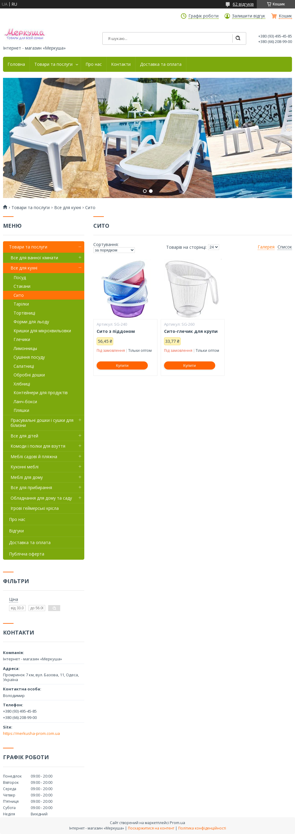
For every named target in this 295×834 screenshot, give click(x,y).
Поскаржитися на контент (151, 828)
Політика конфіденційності (202, 828)
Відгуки (16, 531)
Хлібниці (22, 384)
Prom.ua (177, 822)
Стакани (22, 286)
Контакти (121, 64)
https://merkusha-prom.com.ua (31, 733)
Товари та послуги (53, 64)
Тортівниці (24, 313)
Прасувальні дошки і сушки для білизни (42, 422)
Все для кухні (67, 207)
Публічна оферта (26, 554)
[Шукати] (237, 38)
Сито (19, 295)
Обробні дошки (29, 375)
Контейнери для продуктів (41, 392)
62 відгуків (243, 4)
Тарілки (21, 304)
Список (285, 247)
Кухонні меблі (25, 467)
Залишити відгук (248, 16)
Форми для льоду (31, 321)
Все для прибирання (31, 487)
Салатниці (24, 366)
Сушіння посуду (29, 357)
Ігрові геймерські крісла (35, 508)
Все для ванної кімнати (34, 257)
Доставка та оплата (161, 64)
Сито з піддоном (116, 331)
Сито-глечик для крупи (191, 331)
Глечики (22, 339)
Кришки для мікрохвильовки (42, 330)
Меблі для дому (27, 477)
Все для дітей (24, 436)
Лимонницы (25, 348)
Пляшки (21, 410)
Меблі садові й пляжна (34, 456)
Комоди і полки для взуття (38, 446)
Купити (122, 365)
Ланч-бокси (25, 401)
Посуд (20, 277)
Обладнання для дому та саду (41, 498)
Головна (16, 64)
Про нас (93, 64)
